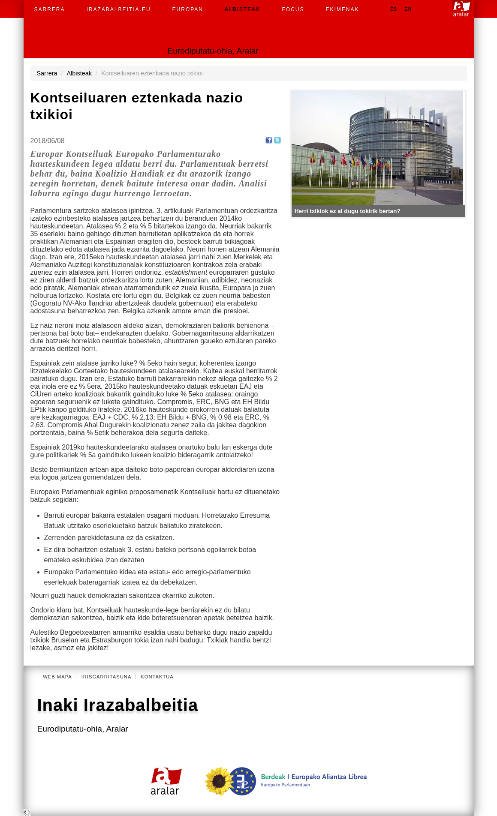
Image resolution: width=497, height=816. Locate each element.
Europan (187, 9)
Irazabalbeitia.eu (119, 9)
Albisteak (242, 9)
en (407, 9)
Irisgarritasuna (106, 676)
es (393, 9)
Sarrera (49, 9)
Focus (293, 9)
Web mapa (57, 676)
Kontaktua (157, 676)
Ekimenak (342, 9)
